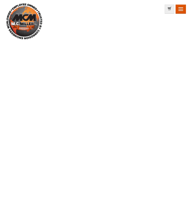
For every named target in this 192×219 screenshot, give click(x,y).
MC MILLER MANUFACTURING (24, 39)
